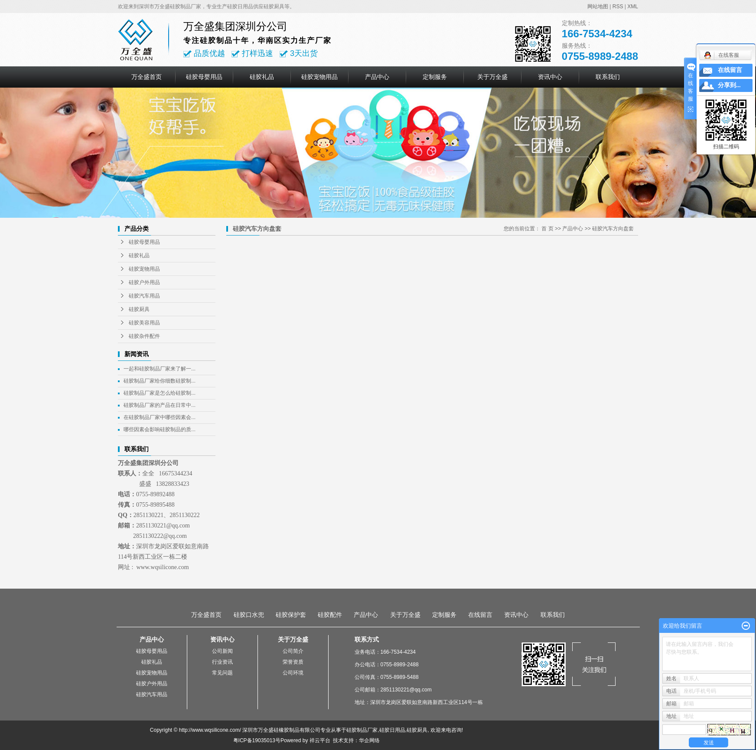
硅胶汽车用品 (144, 296)
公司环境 (293, 673)
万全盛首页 (146, 76)
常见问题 (222, 673)
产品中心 (377, 76)
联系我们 (608, 76)
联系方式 (367, 639)
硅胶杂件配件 (144, 336)
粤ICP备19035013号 (256, 740)
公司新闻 (222, 651)
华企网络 (369, 740)
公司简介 (293, 651)
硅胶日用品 (392, 730)
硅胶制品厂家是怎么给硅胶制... (160, 393)
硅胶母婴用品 (204, 76)
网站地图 (597, 6)
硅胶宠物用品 (319, 76)
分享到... (729, 85)
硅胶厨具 (139, 309)
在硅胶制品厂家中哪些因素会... (160, 417)
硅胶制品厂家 (362, 730)
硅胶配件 (330, 614)
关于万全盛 (492, 76)
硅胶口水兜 (249, 614)
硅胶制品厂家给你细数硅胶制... (160, 381)
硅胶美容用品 (144, 323)
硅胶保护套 (291, 614)
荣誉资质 (293, 662)
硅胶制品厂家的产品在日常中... (160, 405)
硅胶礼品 (262, 76)
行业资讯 (222, 662)
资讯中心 (550, 76)
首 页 (547, 229)
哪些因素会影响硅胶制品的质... (160, 429)
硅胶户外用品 (144, 282)
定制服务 (435, 76)
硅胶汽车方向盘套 (613, 229)
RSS (618, 6)
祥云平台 (320, 740)
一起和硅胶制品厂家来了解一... (160, 369)
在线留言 (480, 614)
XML (632, 6)
